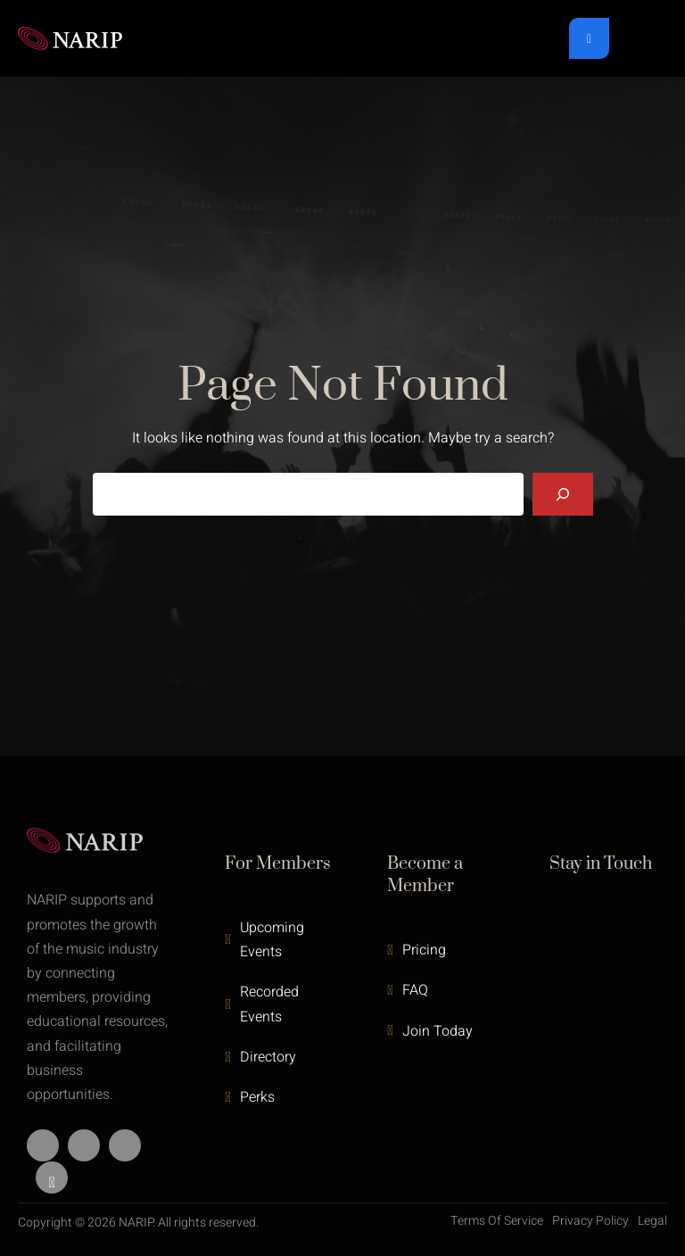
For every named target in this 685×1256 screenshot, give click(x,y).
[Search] (562, 494)
